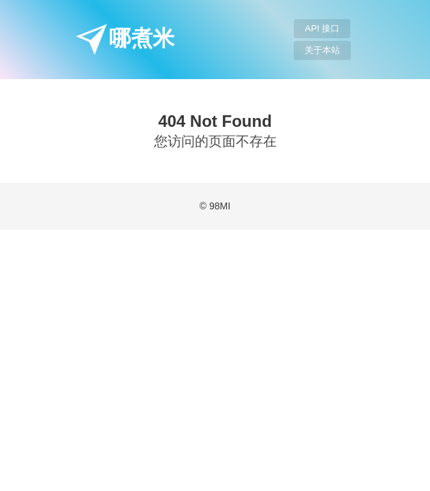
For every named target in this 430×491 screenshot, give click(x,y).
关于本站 (322, 50)
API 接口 (322, 28)
